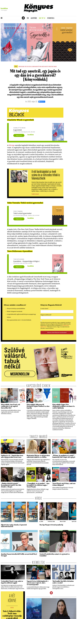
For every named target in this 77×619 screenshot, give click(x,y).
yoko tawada (54, 66)
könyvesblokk (21, 66)
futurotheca (51, 18)
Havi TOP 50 (42, 18)
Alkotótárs (34, 18)
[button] (1, 18)
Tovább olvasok (35, 194)
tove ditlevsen (28, 66)
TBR (28, 18)
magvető (37, 66)
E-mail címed (45, 309)
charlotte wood (47, 66)
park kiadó (41, 66)
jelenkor (33, 66)
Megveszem (19, 135)
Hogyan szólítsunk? (46, 314)
